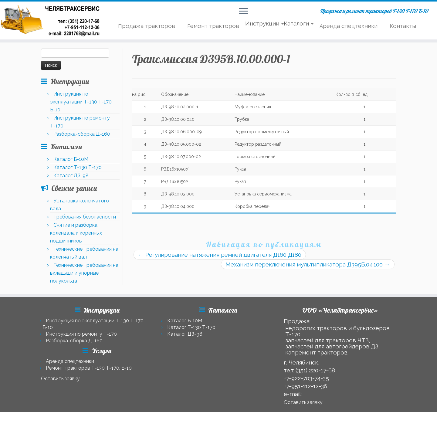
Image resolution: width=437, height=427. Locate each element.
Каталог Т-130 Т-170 (77, 167)
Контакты (403, 25)
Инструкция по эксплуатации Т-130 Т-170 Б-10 (81, 102)
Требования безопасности (84, 217)
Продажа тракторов (146, 25)
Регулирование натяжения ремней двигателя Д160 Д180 (219, 254)
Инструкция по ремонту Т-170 (81, 334)
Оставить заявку (60, 378)
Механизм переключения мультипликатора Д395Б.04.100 (307, 264)
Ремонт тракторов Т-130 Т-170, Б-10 (89, 368)
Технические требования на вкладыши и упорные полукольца (84, 273)
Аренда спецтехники (349, 25)
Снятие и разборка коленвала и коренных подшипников (76, 233)
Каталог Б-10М (70, 159)
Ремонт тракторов (213, 25)
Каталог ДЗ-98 (71, 175)
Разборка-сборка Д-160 (81, 134)
